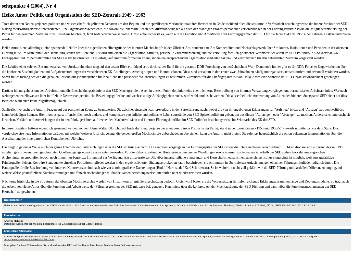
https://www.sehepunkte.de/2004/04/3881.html (29, 239)
